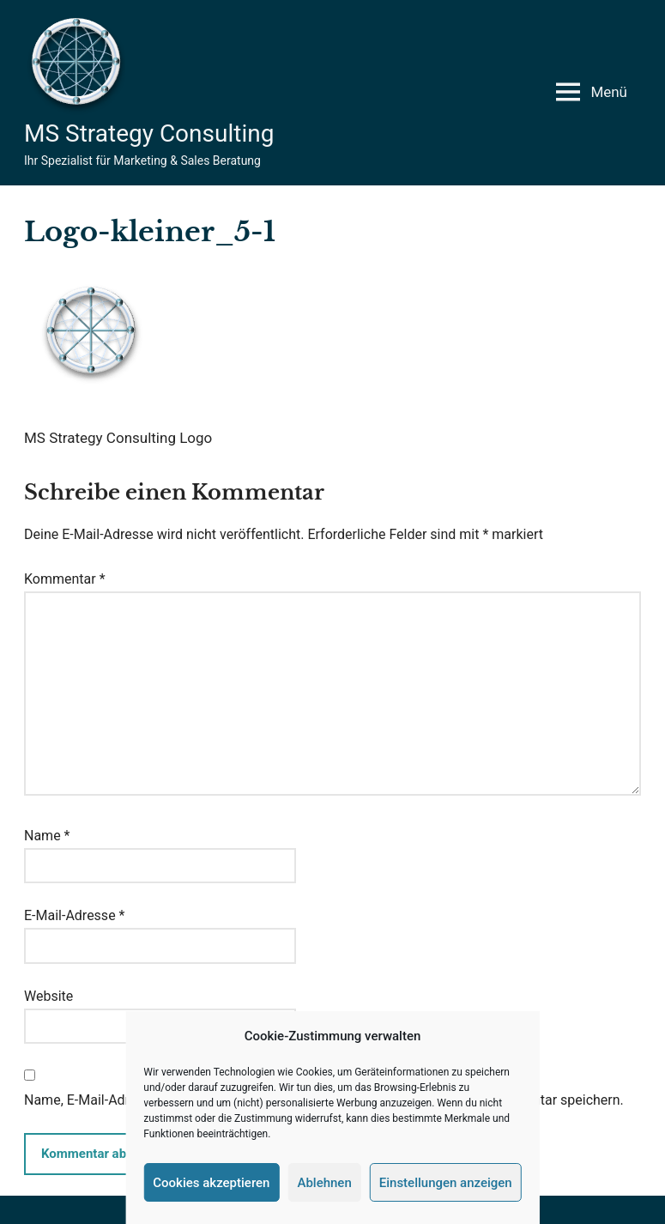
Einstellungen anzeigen (445, 1183)
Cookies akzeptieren (211, 1183)
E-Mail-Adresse (74, 915)
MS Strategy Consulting (149, 133)
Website (48, 996)
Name (47, 835)
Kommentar (65, 579)
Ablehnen (324, 1183)
